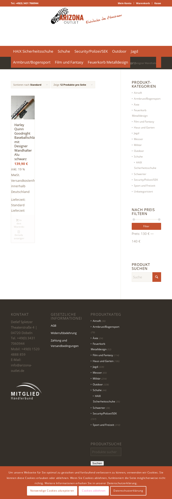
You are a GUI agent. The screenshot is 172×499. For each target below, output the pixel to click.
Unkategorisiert (143, 191)
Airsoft (138, 93)
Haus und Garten (144, 127)
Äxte (136, 104)
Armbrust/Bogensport (147, 98)
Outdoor (139, 151)
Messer (138, 139)
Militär (138, 145)
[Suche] (158, 62)
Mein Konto (125, 3)
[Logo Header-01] (86, 26)
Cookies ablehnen (94, 490)
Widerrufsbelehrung (64, 333)
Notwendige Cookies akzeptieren (52, 490)
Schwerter (140, 174)
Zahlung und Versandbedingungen (65, 343)
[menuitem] (125, 3)
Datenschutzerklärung (128, 490)
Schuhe (138, 156)
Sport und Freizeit (144, 185)
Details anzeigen (19, 235)
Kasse (157, 3)
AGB (53, 325)
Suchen (97, 463)
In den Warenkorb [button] (19, 223)
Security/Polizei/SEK (146, 180)
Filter (146, 226)
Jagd (136, 133)
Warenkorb (143, 3)
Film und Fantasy (144, 121)
